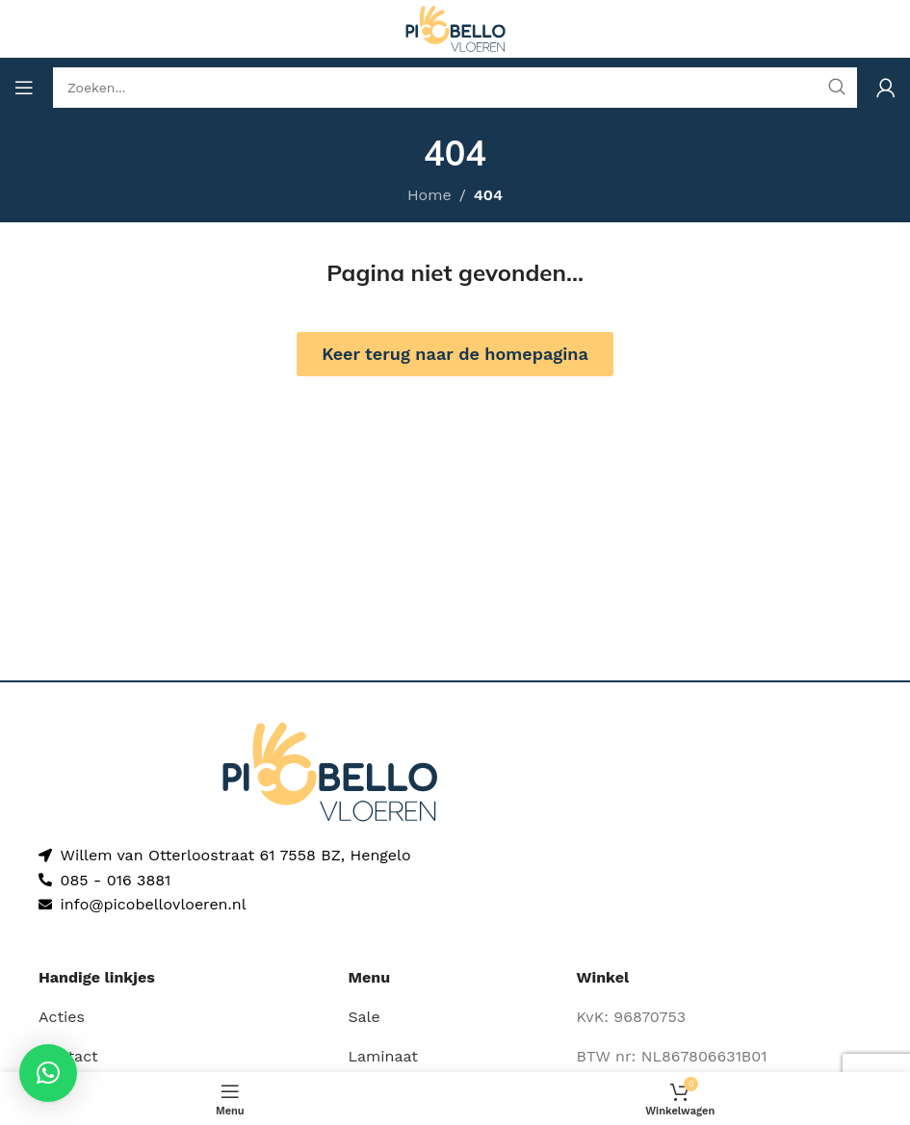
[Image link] (329, 770)
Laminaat (383, 1056)
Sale (363, 1017)
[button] (48, 1073)
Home (429, 195)
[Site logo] (455, 27)
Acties (62, 1017)
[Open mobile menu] (24, 87)
